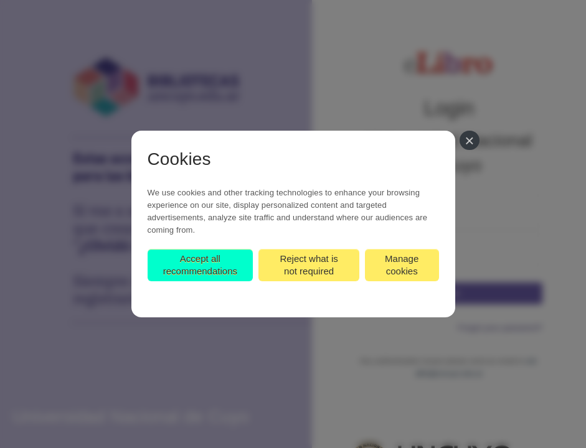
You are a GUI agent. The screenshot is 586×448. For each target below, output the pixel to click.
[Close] (469, 140)
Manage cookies (401, 264)
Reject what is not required (309, 264)
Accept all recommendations (200, 264)
